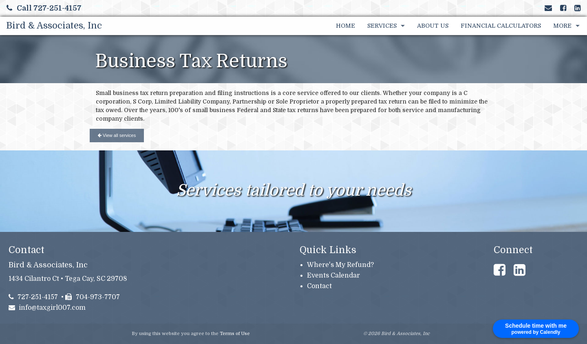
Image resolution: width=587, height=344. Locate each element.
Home (345, 25)
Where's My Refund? (340, 265)
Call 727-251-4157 (44, 8)
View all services (117, 135)
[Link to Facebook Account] (563, 8)
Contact (319, 286)
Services (382, 25)
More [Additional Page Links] (562, 25)
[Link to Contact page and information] (548, 8)
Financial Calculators (501, 25)
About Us (432, 25)
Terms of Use (235, 333)
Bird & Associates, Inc (54, 25)
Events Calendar (333, 275)
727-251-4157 (33, 297)
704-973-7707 (92, 297)
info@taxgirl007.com (47, 307)
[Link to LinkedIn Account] (577, 8)
